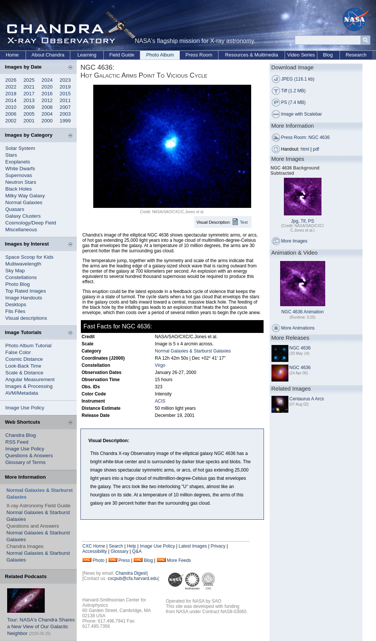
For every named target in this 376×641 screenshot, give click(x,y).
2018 (11, 93)
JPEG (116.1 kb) (298, 79)
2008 (47, 107)
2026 (11, 80)
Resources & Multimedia (251, 55)
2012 (47, 100)
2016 (47, 93)
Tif (303, 221)
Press (124, 560)
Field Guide (121, 55)
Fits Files (15, 311)
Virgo (160, 365)
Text (243, 222)
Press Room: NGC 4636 (305, 137)
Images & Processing (29, 386)
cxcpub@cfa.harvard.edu (133, 578)
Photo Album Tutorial (28, 345)
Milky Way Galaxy (25, 195)
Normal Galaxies (23, 202)
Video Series (301, 55)
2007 (65, 107)
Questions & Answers (29, 455)
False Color (18, 352)
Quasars (14, 209)
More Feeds (179, 560)
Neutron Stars (20, 182)
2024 (47, 80)
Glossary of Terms (25, 462)
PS (311, 221)
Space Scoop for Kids (29, 257)
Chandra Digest (131, 573)
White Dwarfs (20, 168)
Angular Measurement (30, 379)
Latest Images (193, 546)
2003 (65, 114)
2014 (11, 100)
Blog (328, 55)
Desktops (15, 304)
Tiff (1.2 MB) (293, 90)
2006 (11, 114)
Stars (11, 155)
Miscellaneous (21, 229)
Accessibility (94, 551)
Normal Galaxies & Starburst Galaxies (193, 351)
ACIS (160, 401)
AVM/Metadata (21, 393)
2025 (29, 80)
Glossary (119, 551)
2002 (11, 121)
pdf (316, 149)
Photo (98, 560)
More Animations (298, 328)
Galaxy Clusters (23, 216)
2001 (29, 121)
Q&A (136, 551)
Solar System (20, 148)
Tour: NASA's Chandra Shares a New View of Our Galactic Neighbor (41, 626)
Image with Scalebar (301, 114)
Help (131, 546)
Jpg (294, 221)
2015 (65, 93)
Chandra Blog (20, 435)
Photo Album (160, 55)
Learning (87, 55)
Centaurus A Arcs (307, 398)
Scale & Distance (24, 372)
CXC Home (93, 546)
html (305, 149)
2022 (11, 87)
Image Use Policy (24, 408)
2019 (65, 87)
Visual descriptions (26, 318)
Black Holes (18, 189)
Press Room (198, 55)
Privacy (218, 546)
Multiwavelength (23, 264)
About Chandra (48, 55)
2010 (11, 107)
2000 (47, 121)
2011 (65, 100)
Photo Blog (17, 284)
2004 (47, 114)
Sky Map (15, 270)
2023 (65, 80)
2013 (29, 100)
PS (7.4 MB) (293, 102)
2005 (29, 114)
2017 (29, 93)
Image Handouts (23, 298)
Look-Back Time (23, 366)
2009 (29, 107)
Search (116, 546)
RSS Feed (17, 442)
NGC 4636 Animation (302, 311)
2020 (47, 87)
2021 (29, 87)
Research (356, 55)
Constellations (21, 277)
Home (12, 55)
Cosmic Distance (24, 359)
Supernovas (18, 175)
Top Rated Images (25, 291)
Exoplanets (17, 162)
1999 (65, 121)
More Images (294, 241)
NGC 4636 (300, 348)
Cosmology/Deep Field (30, 223)
